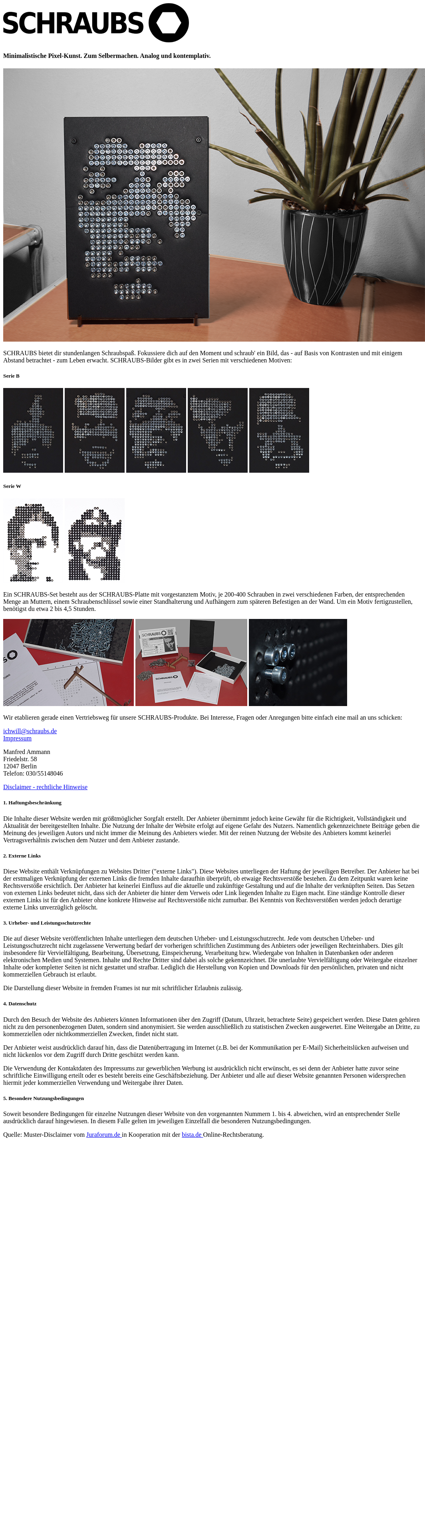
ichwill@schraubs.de (30, 731)
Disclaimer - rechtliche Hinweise (45, 787)
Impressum (17, 738)
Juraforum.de (104, 1134)
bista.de (192, 1134)
